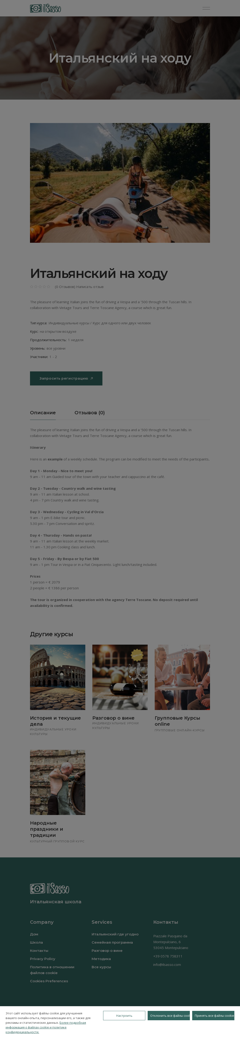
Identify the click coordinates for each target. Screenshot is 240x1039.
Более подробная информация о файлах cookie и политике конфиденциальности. (46, 1027)
